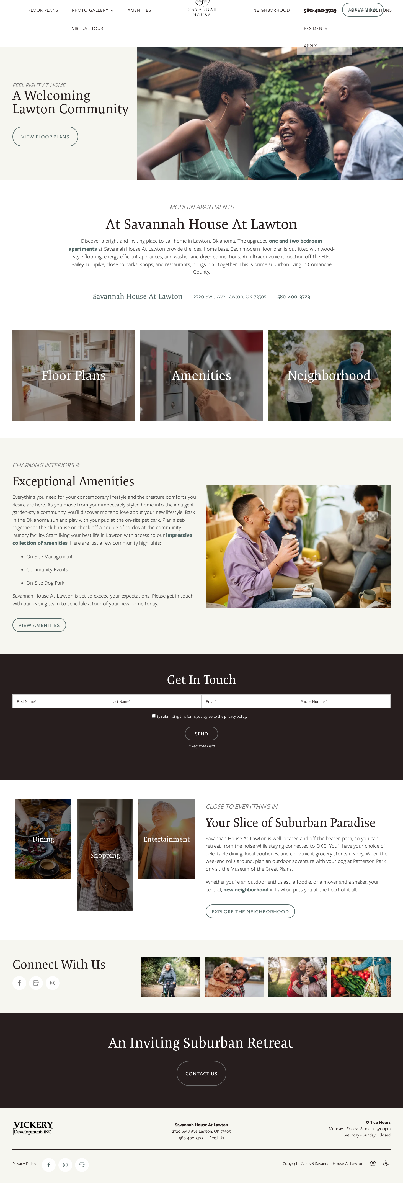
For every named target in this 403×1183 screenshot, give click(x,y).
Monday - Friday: (343, 1128)
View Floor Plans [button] (45, 136)
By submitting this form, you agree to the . (201, 716)
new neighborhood (245, 889)
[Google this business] (36, 983)
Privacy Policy (24, 1163)
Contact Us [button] (201, 1073)
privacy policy (235, 716)
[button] (363, 10)
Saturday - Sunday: (360, 1135)
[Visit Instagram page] (53, 983)
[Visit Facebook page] (19, 983)
